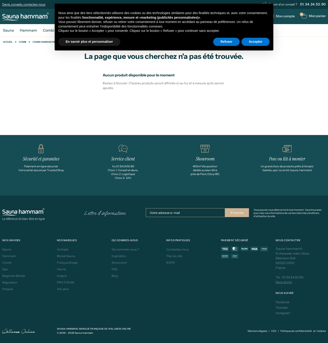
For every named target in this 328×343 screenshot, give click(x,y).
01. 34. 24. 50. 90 (313, 4)
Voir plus (63, 289)
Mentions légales (257, 331)
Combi (22, 41)
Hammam (9, 256)
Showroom (119, 262)
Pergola (7, 289)
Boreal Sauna (66, 256)
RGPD (170, 262)
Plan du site (174, 256)
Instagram (283, 313)
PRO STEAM (65, 282)
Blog (115, 276)
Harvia (61, 269)
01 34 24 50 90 (292, 277)
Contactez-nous (177, 249)
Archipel (62, 249)
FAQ (114, 269)
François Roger (67, 262)
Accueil (8, 41)
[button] (314, 16)
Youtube (282, 307)
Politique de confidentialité (296, 331)
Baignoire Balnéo (13, 276)
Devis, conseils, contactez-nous (23, 4)
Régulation (9, 282)
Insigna (62, 276)
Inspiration (119, 256)
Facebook (282, 302)
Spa (5, 269)
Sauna (6, 249)
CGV (274, 331)
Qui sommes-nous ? (125, 249)
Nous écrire (284, 282)
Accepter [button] (255, 41)
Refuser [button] (226, 41)
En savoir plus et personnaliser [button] (89, 41)
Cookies (321, 331)
